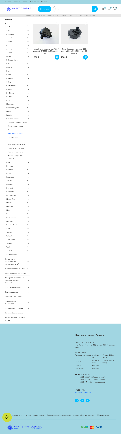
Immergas (10, 177)
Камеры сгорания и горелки (15, 156)
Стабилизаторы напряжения (11, 302)
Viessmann (10, 239)
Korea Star (10, 192)
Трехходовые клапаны (16, 133)
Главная (28, 15)
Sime (8, 228)
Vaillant (9, 236)
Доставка (16, 2)
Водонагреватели (11, 292)
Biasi (8, 71)
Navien (9, 214)
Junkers (9, 181)
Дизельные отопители (13, 297)
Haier (8, 162)
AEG (8, 30)
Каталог (8, 2)
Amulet (9, 41)
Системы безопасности (14, 313)
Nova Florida (11, 217)
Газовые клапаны (14, 141)
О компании (34, 2)
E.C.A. (8, 100)
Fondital (9, 115)
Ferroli (8, 111)
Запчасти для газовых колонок (16, 269)
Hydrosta (9, 170)
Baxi (8, 64)
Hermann (9, 166)
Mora (8, 210)
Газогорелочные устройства (15, 273)
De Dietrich (10, 93)
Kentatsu (9, 184)
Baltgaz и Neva (11, 60)
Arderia (9, 45)
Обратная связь (103, 415)
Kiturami (9, 188)
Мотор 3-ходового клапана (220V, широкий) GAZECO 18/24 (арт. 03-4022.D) (74, 51)
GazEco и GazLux (68, 15)
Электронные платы (16, 126)
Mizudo (9, 203)
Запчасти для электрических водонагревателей (12, 261)
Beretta (9, 67)
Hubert (9, 173)
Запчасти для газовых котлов (46, 15)
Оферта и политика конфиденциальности (28, 415)
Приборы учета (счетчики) (15, 308)
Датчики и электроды (16, 148)
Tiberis (9, 232)
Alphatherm (10, 38)
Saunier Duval (11, 225)
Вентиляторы (13, 137)
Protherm (9, 221)
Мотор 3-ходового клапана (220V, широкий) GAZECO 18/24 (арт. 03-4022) (46, 51)
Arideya (9, 49)
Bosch (8, 75)
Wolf (8, 247)
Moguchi (9, 206)
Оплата (24, 2)
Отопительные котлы (13, 287)
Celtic (8, 82)
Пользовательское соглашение (59, 415)
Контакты (44, 2)
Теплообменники (14, 130)
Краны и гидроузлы (15, 152)
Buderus (9, 78)
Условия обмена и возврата (83, 415)
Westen (9, 243)
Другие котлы (11, 254)
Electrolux (10, 104)
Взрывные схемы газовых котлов (15, 318)
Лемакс (9, 251)
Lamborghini (11, 195)
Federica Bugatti (12, 108)
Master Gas (10, 199)
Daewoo (9, 89)
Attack (8, 56)
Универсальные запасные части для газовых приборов (15, 280)
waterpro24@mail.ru (83, 392)
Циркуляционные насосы (17, 122)
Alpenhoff (10, 34)
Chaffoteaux (10, 86)
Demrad (9, 97)
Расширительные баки (16, 144)
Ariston (9, 52)
